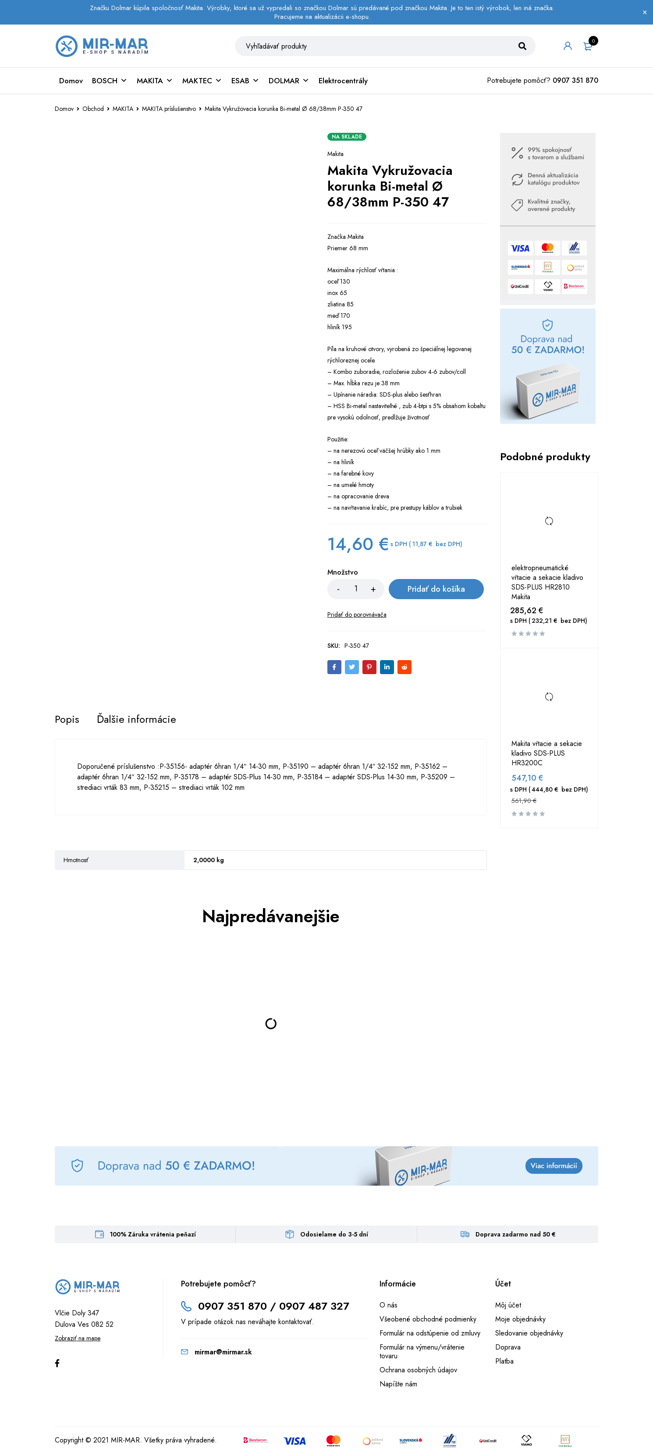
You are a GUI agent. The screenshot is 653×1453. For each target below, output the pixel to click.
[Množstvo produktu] (355, 590)
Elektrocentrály (343, 81)
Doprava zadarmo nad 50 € (516, 1234)
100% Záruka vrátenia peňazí (153, 1234)
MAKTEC (202, 81)
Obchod (93, 109)
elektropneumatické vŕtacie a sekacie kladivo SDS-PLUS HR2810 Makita (547, 583)
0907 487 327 (314, 1306)
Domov (71, 81)
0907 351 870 (575, 81)
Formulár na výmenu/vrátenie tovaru (422, 1352)
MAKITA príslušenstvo (169, 109)
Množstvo (342, 573)
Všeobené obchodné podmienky (428, 1319)
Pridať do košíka (435, 590)
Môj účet (508, 1305)
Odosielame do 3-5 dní (334, 1234)
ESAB (245, 81)
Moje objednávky (520, 1319)
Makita (335, 154)
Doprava (508, 1348)
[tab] (67, 719)
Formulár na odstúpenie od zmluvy (430, 1334)
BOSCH (110, 81)
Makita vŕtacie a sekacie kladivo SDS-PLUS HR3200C (546, 754)
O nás (388, 1305)
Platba (504, 1362)
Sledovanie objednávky (529, 1334)
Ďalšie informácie (137, 719)
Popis (67, 719)
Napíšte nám (398, 1384)
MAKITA (155, 81)
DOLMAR (289, 81)
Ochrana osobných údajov (418, 1370)
